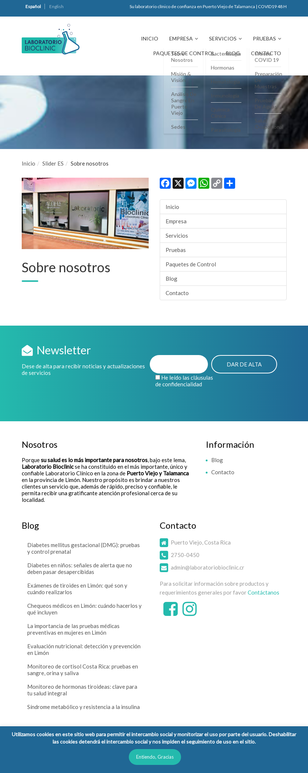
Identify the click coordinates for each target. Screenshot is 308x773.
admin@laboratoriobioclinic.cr (207, 567)
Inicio (149, 38)
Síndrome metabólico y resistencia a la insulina (83, 706)
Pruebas (264, 38)
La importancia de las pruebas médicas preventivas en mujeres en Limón (73, 629)
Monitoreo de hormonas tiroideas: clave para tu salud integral (82, 689)
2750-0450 (185, 555)
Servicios (223, 38)
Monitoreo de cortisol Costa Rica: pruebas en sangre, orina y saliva (82, 669)
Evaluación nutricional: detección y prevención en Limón (84, 649)
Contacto (266, 53)
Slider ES (53, 163)
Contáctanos (263, 592)
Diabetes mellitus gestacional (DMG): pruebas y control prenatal (83, 548)
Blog (233, 53)
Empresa (181, 38)
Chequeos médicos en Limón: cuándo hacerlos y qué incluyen (84, 609)
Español (33, 6)
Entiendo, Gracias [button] (155, 757)
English (56, 6)
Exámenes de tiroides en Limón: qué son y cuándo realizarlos (77, 588)
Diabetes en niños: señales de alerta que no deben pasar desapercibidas (79, 568)
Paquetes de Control (184, 53)
